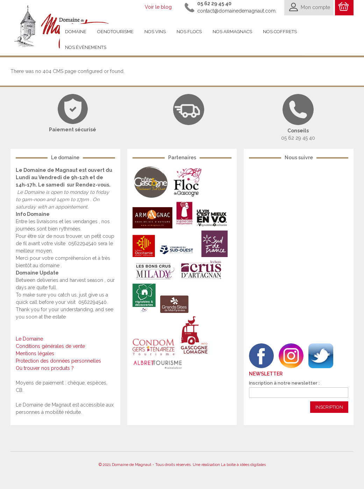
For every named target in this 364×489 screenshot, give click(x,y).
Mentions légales (35, 353)
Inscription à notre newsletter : (284, 383)
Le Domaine (29, 339)
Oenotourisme (115, 31)
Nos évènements (85, 47)
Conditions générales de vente (50, 346)
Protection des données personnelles (58, 361)
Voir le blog (158, 7)
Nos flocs (189, 31)
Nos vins (155, 31)
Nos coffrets (280, 31)
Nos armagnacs (232, 31)
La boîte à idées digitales (243, 464)
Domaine (75, 31)
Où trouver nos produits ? (45, 368)
